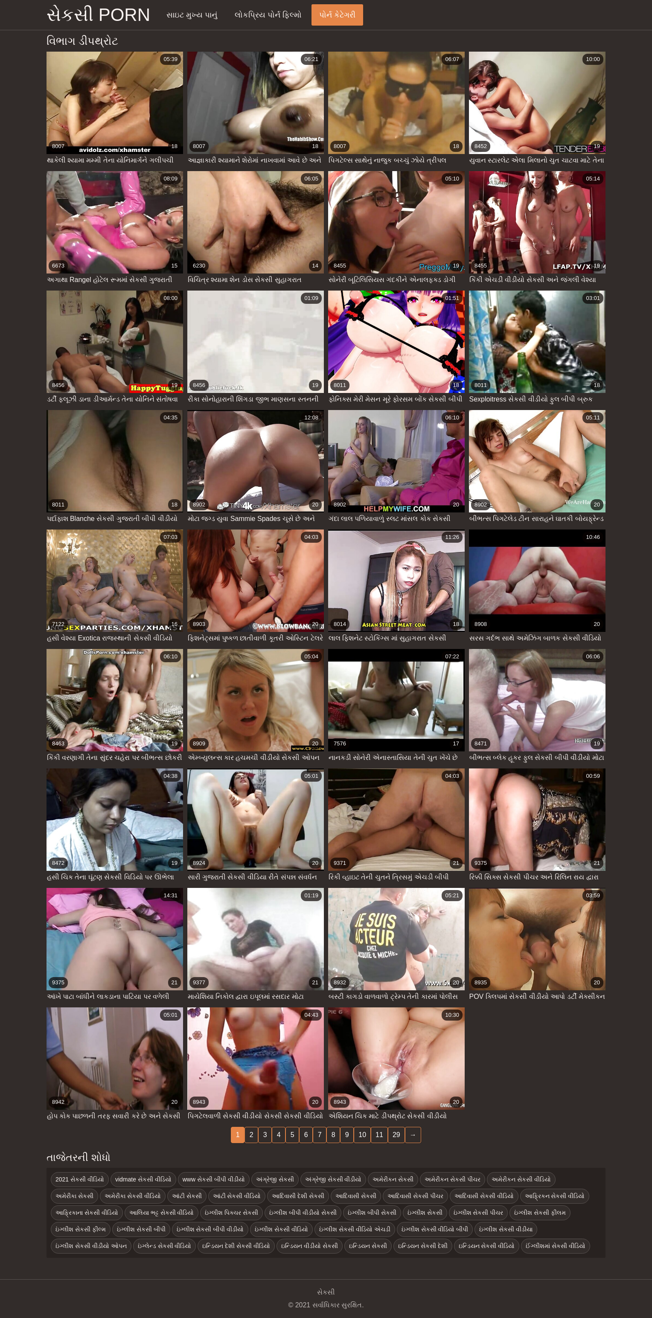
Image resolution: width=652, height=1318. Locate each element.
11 (379, 1134)
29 (396, 1134)
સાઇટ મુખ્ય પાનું (191, 15)
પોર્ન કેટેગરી (337, 15)
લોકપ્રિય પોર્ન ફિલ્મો (268, 15)
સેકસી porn (98, 15)
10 (362, 1134)
